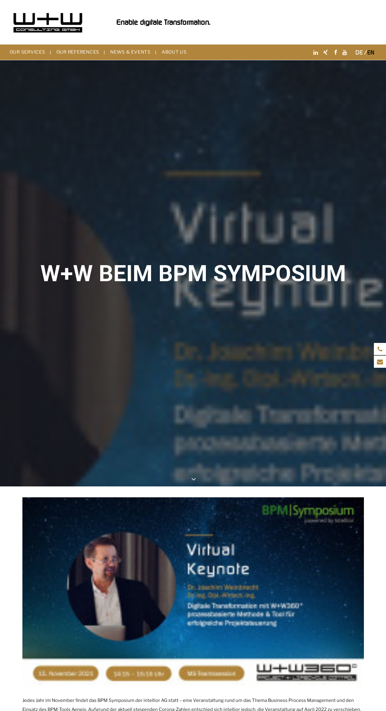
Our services (27, 52)
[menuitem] (30, 52)
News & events (130, 52)
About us (174, 52)
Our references (78, 52)
